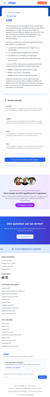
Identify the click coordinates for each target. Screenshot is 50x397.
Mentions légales (37, 388)
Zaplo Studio (29, 394)
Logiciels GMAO (5, 302)
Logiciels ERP (5, 326)
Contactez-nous (25, 237)
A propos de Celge (6, 260)
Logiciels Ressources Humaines (10, 346)
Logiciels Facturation (7, 332)
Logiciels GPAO (5, 288)
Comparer (42, 3)
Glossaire (11, 388)
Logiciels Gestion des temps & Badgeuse (13, 291)
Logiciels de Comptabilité (8, 340)
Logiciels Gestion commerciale (10, 308)
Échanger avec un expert (8, 263)
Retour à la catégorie (13, 12)
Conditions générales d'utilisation (17, 391)
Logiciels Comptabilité (7, 305)
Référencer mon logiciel (13, 367)
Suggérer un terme (25, 205)
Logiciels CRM (5, 299)
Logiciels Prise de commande (9, 296)
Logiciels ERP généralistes (8, 313)
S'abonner (42, 377)
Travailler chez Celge (7, 266)
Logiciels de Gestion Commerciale (11, 335)
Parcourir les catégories (35, 391)
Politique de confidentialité (22, 388)
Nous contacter (5, 269)
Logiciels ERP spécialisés (8, 311)
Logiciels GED (5, 323)
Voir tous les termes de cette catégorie (25, 160)
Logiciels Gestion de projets (9, 294)
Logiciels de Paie (6, 343)
